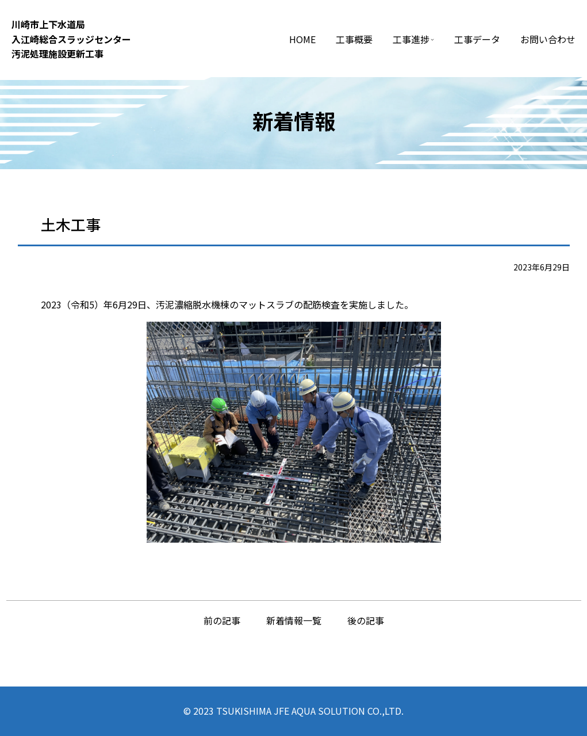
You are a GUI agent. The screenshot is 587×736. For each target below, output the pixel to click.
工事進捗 (411, 39)
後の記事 (365, 620)
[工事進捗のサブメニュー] (432, 39)
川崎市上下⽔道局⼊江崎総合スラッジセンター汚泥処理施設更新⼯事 (71, 38)
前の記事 (222, 620)
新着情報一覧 (293, 620)
